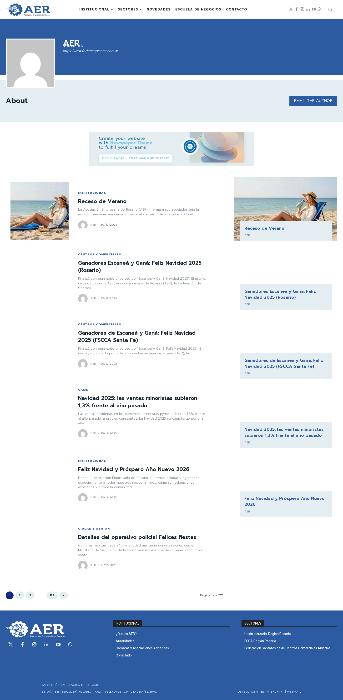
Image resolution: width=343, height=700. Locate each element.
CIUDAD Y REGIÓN (94, 528)
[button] (330, 9)
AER (93, 225)
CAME (83, 389)
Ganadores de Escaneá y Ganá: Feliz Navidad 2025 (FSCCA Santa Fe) (137, 336)
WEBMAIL (294, 692)
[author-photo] (83, 225)
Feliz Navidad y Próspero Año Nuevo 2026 (134, 469)
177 (52, 595)
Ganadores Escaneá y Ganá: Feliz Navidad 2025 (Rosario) (140, 266)
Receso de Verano (102, 201)
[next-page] (64, 595)
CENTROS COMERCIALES (99, 254)
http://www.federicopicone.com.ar (90, 50)
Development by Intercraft (261, 692)
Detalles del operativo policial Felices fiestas (137, 537)
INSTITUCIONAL (92, 192)
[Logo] (28, 9)
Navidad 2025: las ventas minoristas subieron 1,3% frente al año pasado (137, 401)
